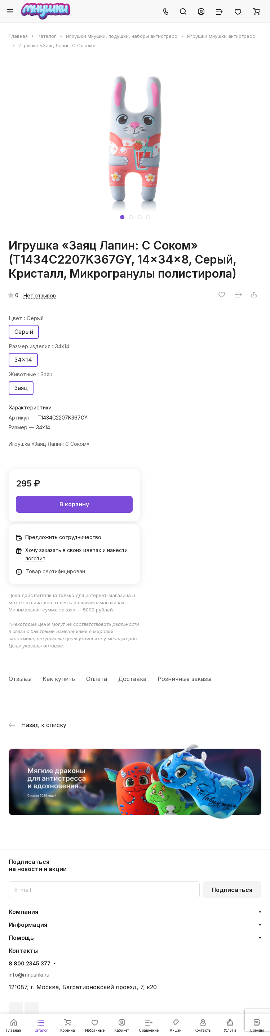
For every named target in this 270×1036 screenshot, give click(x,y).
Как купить (59, 678)
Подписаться (232, 889)
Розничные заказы (184, 678)
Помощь (21, 937)
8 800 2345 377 (29, 963)
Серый (23, 331)
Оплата (96, 678)
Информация (28, 924)
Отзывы (20, 678)
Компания (23, 911)
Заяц (21, 387)
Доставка (132, 678)
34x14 (23, 359)
